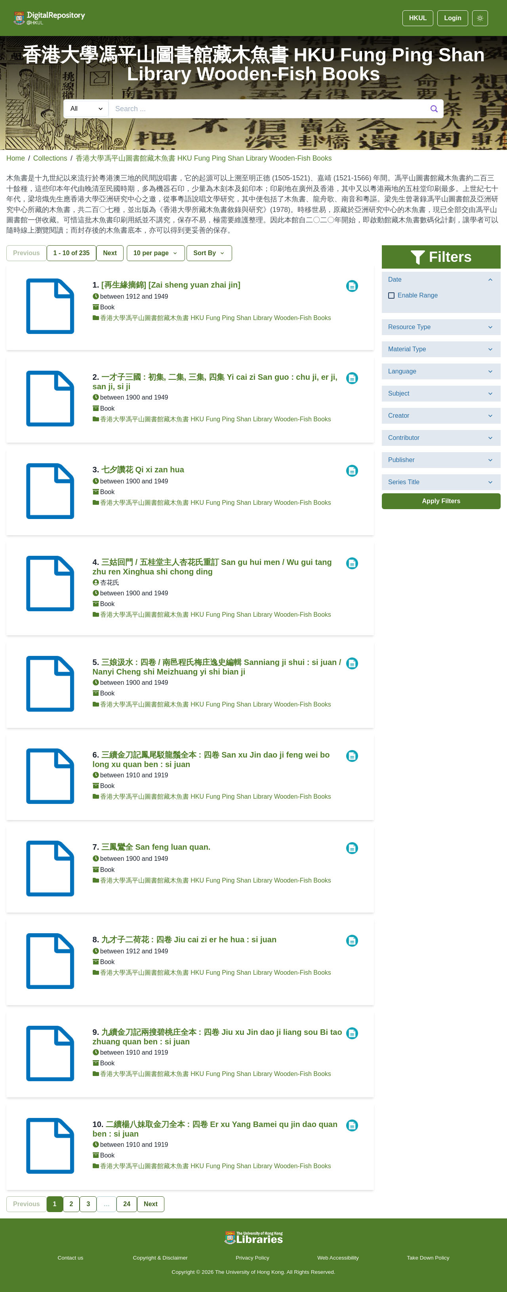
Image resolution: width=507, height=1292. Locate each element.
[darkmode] (480, 18)
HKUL (418, 18)
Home (15, 158)
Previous (26, 253)
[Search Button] (434, 108)
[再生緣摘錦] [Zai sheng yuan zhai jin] (170, 284)
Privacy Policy (252, 1258)
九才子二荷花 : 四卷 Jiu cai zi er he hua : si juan (188, 939)
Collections (50, 158)
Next (110, 253)
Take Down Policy (428, 1258)
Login (452, 18)
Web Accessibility (338, 1258)
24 (126, 1204)
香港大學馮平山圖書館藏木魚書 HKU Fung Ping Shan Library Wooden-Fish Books (204, 158)
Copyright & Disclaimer (160, 1258)
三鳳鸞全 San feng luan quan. (156, 847)
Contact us (71, 1258)
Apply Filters (441, 501)
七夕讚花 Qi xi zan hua (142, 469)
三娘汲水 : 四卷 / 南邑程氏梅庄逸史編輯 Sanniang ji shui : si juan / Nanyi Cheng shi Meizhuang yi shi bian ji (217, 667)
